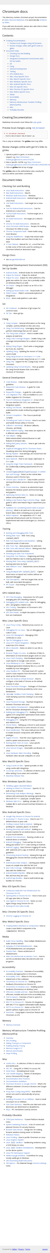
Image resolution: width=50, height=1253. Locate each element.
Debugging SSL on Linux (15, 630)
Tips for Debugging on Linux (17, 640)
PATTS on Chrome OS (14, 1007)
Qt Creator (10, 285)
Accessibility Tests (13, 976)
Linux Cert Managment (15, 635)
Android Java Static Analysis (16, 863)
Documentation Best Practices (18, 1079)
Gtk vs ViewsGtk (12, 648)
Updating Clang (12, 351)
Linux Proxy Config (13, 625)
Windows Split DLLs (13, 801)
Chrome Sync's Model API (16, 479)
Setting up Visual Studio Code (17, 290)
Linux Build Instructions (15, 190)
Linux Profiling (11, 1137)
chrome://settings (39, 1163)
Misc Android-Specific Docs (20, 84)
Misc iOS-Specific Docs (18, 87)
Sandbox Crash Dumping (19, 694)
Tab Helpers (10, 436)
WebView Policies (12, 1135)
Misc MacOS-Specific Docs (20, 79)
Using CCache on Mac (14, 765)
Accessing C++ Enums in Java (17, 819)
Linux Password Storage (15, 702)
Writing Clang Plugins (14, 346)
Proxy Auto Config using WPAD (18, 1091)
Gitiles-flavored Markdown (14, 20)
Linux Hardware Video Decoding (18, 753)
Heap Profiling (11, 1053)
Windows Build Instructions (16, 195)
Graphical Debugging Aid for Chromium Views (23, 448)
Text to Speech (12, 997)
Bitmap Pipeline (12, 454)
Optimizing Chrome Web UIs (17, 495)
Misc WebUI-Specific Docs (20, 92)
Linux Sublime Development (17, 707)
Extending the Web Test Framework (20, 553)
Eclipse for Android (13, 275)
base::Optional (11, 459)
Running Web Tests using (22, 561)
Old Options (10, 1163)
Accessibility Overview (14, 971)
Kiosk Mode (10, 1071)
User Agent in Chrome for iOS (17, 901)
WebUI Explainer (12, 515)
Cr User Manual (12, 244)
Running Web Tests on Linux (17, 743)
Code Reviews (11, 382)
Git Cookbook (11, 308)
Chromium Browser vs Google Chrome (21, 1084)
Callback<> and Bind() (14, 425)
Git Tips (9, 313)
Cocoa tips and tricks (14, 771)
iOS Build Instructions (14, 219)
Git (11, 64)
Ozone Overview (12, 487)
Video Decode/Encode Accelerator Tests (21, 956)
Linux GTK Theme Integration (17, 643)
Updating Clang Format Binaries (18, 367)
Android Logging (12, 847)
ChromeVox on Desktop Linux (17, 987)
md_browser (38, 127)
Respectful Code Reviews (16, 387)
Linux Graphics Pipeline (15, 1140)
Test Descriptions (13, 579)
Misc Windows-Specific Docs (21, 82)
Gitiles (14, 1249)
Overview (9, 1038)
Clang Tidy (10, 361)
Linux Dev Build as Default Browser (20, 679)
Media (12, 94)
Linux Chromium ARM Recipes (17, 226)
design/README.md (17, 259)
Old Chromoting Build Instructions (19, 1161)
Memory (13, 99)
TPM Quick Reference (14, 1119)
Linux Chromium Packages (16, 686)
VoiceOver (10, 1012)
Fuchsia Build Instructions (16, 213)
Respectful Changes (13, 392)
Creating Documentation (15, 40)
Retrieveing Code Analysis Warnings (20, 793)
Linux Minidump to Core (15, 663)
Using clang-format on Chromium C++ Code (23, 356)
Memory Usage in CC (14, 1048)
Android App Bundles (14, 878)
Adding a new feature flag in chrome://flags (22, 500)
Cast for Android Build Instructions (19, 208)
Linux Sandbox (14, 1142)
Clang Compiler (12, 323)
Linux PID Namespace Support (18, 1153)
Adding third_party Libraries (16, 443)
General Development (18, 69)
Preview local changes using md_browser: (26, 43)
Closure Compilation (14, 415)
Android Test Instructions (16, 837)
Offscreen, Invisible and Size (17, 992)
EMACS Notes (11, 293)
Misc (11, 107)
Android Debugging (13, 842)
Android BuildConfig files (15, 873)
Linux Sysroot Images (14, 748)
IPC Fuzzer (10, 584)
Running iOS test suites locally (17, 906)
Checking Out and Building (20, 53)
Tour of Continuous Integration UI (19, 400)
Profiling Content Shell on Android (19, 824)
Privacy (21, 1249)
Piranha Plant (11, 951)
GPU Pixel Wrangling (14, 597)
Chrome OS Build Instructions (17, 224)
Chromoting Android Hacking (17, 855)
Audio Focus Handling (14, 941)
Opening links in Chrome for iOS (18, 896)
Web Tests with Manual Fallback (18, 548)
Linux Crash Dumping (14, 658)
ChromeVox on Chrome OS (16, 981)
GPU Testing (11, 607)
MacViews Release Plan (15, 776)
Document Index (12, 51)
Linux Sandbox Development (20, 1148)
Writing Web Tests (13, 535)
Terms (27, 1249)
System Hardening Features (16, 1124)
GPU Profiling (11, 1041)
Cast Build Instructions (14, 203)
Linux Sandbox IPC (13, 671)
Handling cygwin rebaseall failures (19, 786)
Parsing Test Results (14, 407)
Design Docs (15, 56)
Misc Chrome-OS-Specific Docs (22, 89)
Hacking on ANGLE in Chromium (18, 788)
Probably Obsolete (17, 110)
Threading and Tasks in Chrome (18, 420)
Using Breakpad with (21, 571)
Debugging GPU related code (17, 602)
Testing (12, 71)
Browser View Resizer (14, 1129)
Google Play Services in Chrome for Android (23, 816)
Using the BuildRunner (14, 236)
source (45, 1249)
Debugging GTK (12, 720)
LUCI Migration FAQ (13, 395)
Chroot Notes (11, 725)
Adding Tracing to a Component (18, 1043)
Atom (8, 298)
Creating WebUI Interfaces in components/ (22, 926)
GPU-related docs (16, 74)
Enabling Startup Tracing (15, 1046)
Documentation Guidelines (16, 1081)
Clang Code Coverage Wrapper (18, 338)
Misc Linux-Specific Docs (19, 76)
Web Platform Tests (14, 566)
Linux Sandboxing (13, 730)
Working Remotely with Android (18, 829)
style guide (37, 122)
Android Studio (11, 273)
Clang (12, 66)
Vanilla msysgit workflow (15, 1155)
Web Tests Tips (12, 546)
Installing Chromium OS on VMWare (20, 1099)
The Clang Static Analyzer (16, 333)
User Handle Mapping (14, 1073)
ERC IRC (9, 1068)
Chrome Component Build (16, 231)
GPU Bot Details (12, 612)
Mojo (8, 1109)
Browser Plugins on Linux (16, 653)
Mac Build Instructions (14, 193)
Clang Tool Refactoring (15, 328)
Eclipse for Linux (12, 278)
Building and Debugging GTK (17, 712)
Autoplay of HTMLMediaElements (19, 946)
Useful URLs (10, 1063)
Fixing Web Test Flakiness (16, 556)
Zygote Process (12, 738)
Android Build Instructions (16, 198)
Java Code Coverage (14, 868)
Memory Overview (13, 1025)
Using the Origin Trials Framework (19, 464)
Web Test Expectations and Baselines (20, 541)
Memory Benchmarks (14, 1051)
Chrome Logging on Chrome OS (18, 916)
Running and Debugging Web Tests (19, 533)
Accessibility (14, 97)
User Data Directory (14, 1104)
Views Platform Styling (14, 430)
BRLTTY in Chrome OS (15, 1002)
